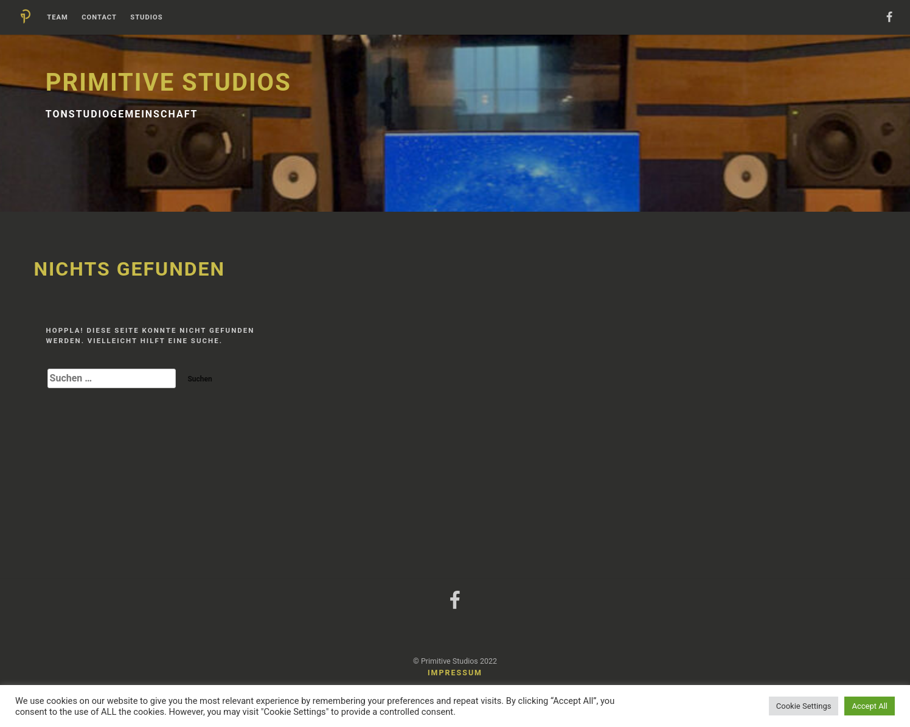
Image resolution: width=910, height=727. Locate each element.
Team (57, 17)
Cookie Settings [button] (804, 706)
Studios (146, 17)
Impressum (455, 672)
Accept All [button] (869, 706)
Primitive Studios (168, 82)
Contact (99, 17)
